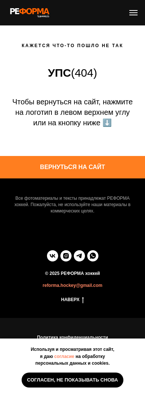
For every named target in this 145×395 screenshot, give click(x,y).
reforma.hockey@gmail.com (72, 285)
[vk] (52, 255)
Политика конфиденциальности (72, 337)
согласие (64, 356)
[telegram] (79, 255)
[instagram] (66, 255)
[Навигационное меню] (133, 12)
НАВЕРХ (72, 300)
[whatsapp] (92, 255)
